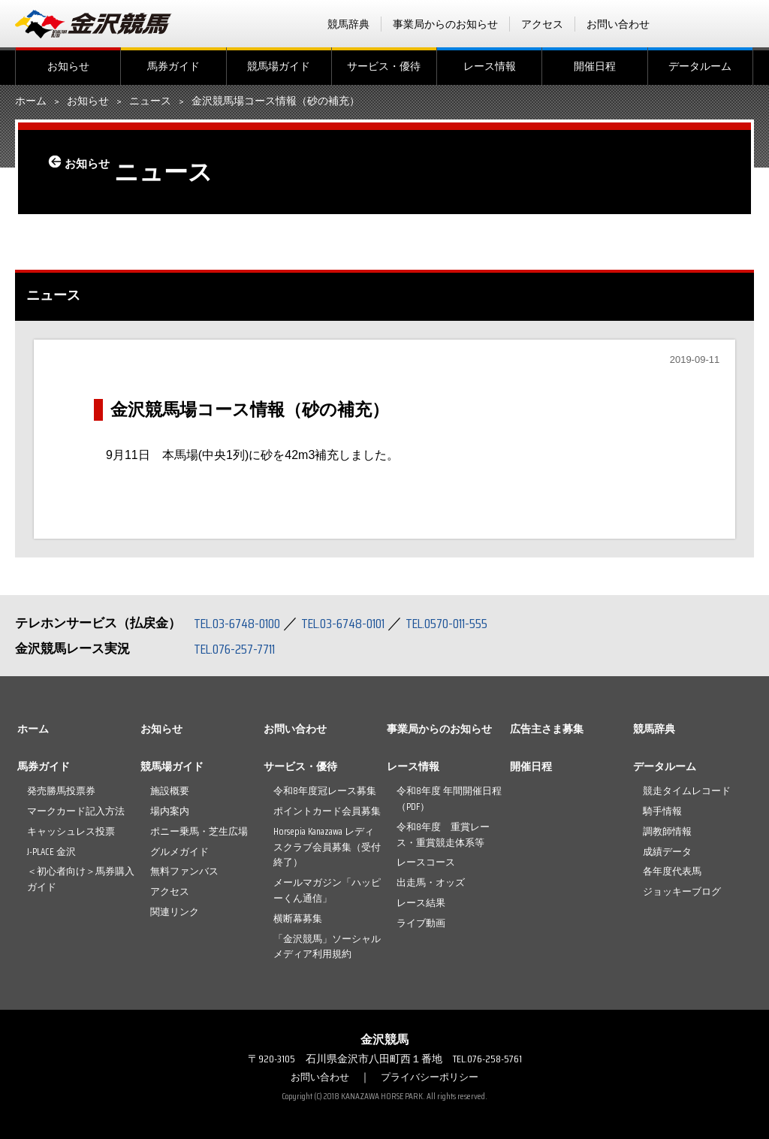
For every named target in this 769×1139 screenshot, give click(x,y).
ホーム (31, 101)
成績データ (667, 852)
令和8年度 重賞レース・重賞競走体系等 (443, 834)
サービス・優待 (384, 66)
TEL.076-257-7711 (240, 648)
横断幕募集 (297, 918)
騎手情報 (662, 811)
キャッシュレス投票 (71, 831)
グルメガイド (179, 852)
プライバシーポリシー (431, 1076)
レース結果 (421, 903)
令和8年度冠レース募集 (324, 791)
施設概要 (169, 791)
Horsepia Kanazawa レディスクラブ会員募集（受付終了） (327, 847)
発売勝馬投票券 (61, 791)
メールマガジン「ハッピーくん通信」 (327, 890)
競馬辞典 (348, 24)
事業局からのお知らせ (445, 24)
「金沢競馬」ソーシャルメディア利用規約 (327, 946)
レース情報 (489, 66)
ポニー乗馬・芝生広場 (199, 831)
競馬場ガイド (278, 66)
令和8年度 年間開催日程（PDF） (449, 798)
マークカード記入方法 (76, 811)
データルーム (699, 66)
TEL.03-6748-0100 (242, 623)
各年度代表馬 (672, 871)
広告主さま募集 (547, 728)
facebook (685, 24)
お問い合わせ (618, 24)
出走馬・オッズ (431, 882)
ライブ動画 (421, 923)
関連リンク (174, 912)
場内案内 (169, 811)
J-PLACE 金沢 (51, 852)
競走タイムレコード (687, 791)
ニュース (150, 101)
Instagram (744, 24)
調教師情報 (667, 831)
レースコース (426, 862)
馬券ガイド (173, 66)
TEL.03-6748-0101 (359, 623)
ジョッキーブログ (682, 891)
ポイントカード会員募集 (327, 811)
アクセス (542, 24)
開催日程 (595, 66)
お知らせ (68, 66)
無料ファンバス (184, 871)
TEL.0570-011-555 (473, 623)
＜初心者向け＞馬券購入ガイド (80, 879)
